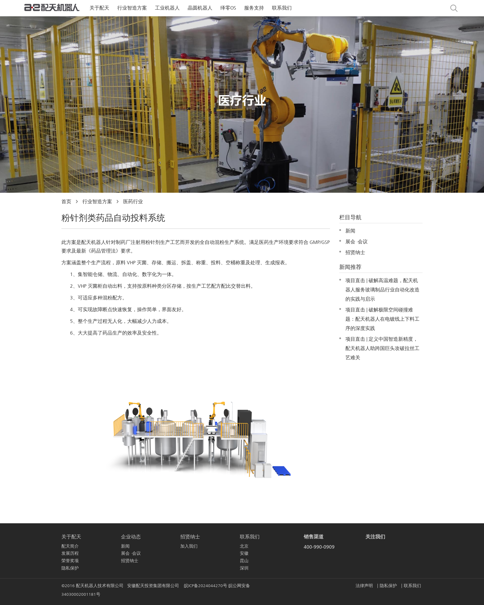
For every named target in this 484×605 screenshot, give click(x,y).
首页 (66, 201)
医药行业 (133, 201)
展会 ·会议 (356, 242)
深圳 (244, 568)
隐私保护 (70, 568)
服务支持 (254, 8)
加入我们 (189, 546)
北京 (244, 546)
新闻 (350, 231)
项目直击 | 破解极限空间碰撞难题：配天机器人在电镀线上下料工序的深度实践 (382, 319)
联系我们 (282, 8)
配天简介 (70, 546)
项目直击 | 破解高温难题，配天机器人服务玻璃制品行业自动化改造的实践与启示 (382, 290)
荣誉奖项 (70, 560)
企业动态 (131, 536)
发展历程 (70, 553)
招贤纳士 (355, 252)
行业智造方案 (132, 8)
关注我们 (375, 537)
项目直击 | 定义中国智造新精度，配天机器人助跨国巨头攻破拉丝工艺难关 (382, 348)
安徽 (244, 553)
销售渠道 (313, 537)
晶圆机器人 (200, 8)
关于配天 (99, 8)
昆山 (244, 560)
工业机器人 (167, 8)
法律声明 (365, 585)
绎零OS (228, 8)
